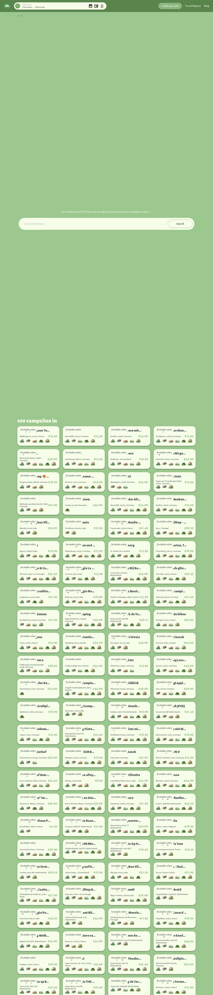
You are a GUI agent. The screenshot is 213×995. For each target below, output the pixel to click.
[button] (7, 6)
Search (180, 223)
